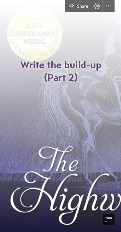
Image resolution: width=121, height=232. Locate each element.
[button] (78, 6)
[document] (60, 116)
